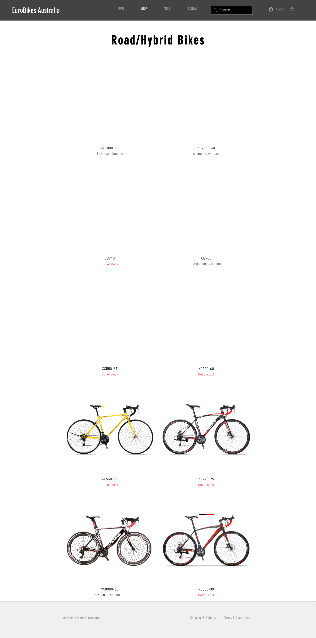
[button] (294, 9)
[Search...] (231, 10)
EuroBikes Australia (36, 10)
